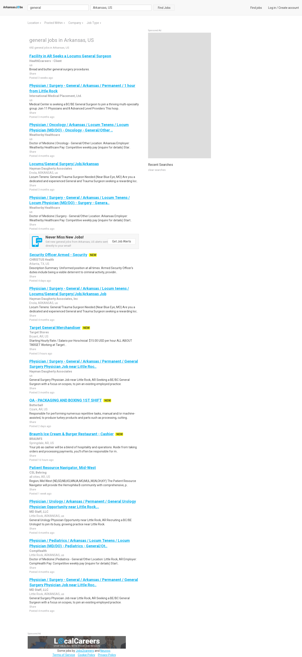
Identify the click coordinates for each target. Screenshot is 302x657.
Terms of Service (63, 655)
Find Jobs (164, 7)
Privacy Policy (107, 655)
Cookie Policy (86, 655)
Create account (289, 7)
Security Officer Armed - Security (58, 254)
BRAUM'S (35, 439)
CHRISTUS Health (41, 259)
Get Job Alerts (121, 241)
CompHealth (38, 551)
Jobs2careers (85, 650)
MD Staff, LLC (38, 511)
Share (32, 73)
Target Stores (39, 332)
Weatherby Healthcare (44, 135)
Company (75, 22)
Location (34, 22)
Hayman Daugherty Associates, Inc (53, 298)
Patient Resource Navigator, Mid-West (62, 467)
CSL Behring (38, 472)
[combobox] (121, 8)
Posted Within (53, 22)
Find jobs (256, 7)
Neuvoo (105, 650)
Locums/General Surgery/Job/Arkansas (64, 164)
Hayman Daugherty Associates (50, 168)
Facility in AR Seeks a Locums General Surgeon (70, 56)
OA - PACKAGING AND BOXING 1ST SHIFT (65, 400)
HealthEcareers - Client (45, 61)
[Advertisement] (179, 95)
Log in (272, 7)
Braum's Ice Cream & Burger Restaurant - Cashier (71, 434)
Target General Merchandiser (55, 327)
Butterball (36, 405)
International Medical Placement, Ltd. (55, 96)
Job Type (93, 22)
